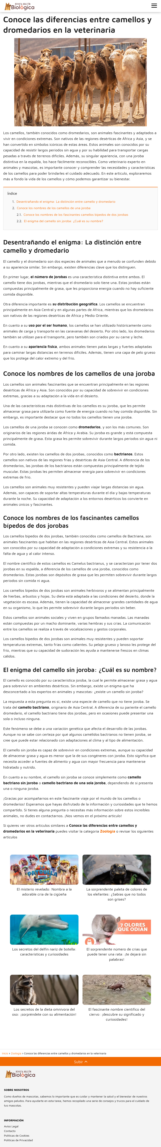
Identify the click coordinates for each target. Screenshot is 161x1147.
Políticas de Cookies (16, 1135)
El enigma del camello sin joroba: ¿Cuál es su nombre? (63, 221)
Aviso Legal (11, 1126)
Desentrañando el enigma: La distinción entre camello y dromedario (65, 201)
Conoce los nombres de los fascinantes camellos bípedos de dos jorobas (76, 214)
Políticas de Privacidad (18, 1140)
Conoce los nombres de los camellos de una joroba (54, 208)
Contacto (9, 1131)
